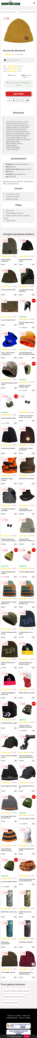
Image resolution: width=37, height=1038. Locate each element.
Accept (26, 1036)
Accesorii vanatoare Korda (27, 12)
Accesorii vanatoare (11, 1003)
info (15, 264)
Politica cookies (24, 1018)
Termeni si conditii (14, 1016)
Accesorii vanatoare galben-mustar (16, 991)
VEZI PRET (18, 93)
